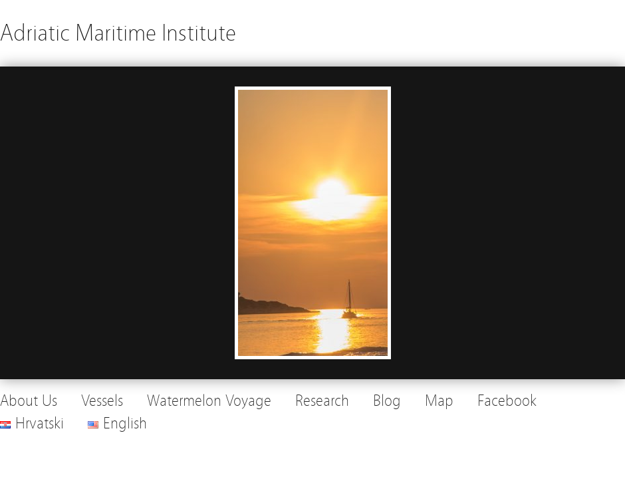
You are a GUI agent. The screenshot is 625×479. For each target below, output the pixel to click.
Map (439, 401)
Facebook (507, 401)
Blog (387, 401)
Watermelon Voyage (209, 401)
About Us (28, 401)
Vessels (102, 401)
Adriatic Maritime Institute (118, 33)
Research (322, 401)
